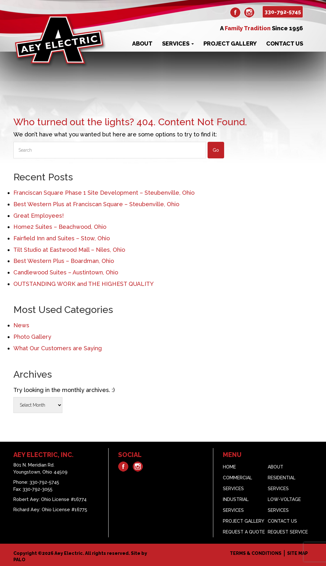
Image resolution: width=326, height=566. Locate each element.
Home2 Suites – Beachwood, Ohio (59, 226)
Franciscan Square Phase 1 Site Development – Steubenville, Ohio (104, 192)
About (142, 43)
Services (178, 43)
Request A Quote (244, 531)
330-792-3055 (38, 489)
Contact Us (284, 43)
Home (229, 466)
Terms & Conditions (255, 553)
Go (216, 150)
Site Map (297, 553)
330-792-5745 (283, 12)
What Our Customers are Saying (57, 348)
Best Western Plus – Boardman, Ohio (63, 261)
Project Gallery (230, 43)
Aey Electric (68, 553)
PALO (19, 559)
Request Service (288, 531)
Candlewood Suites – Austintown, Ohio (65, 272)
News (21, 325)
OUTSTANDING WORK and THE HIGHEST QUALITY (83, 283)
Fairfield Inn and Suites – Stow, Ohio (61, 238)
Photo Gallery (32, 336)
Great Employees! (38, 215)
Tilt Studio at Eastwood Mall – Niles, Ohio (69, 249)
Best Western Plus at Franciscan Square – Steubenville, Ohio (96, 204)
